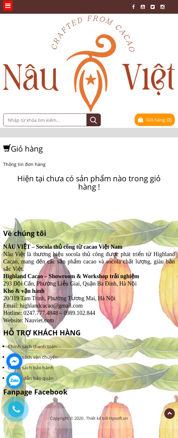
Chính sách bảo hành (31, 367)
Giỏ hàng (155, 120)
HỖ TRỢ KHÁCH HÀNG (42, 332)
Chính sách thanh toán (32, 346)
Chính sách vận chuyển (33, 357)
